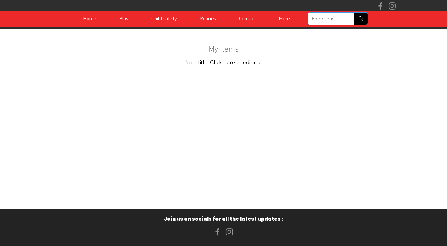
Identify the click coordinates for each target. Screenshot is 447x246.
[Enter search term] (326, 19)
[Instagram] (392, 6)
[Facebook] (380, 6)
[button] (284, 19)
